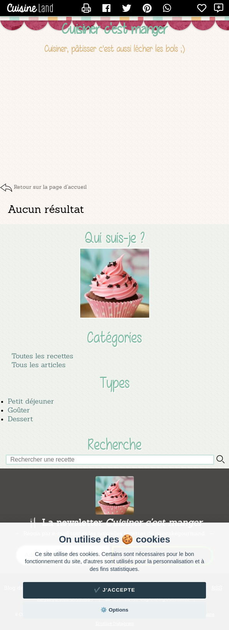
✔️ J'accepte (114, 590)
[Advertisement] (114, 118)
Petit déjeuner (31, 401)
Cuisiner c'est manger (115, 29)
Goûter (19, 410)
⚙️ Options (114, 610)
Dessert (20, 418)
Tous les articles (39, 364)
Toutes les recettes (42, 355)
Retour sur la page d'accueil (50, 186)
